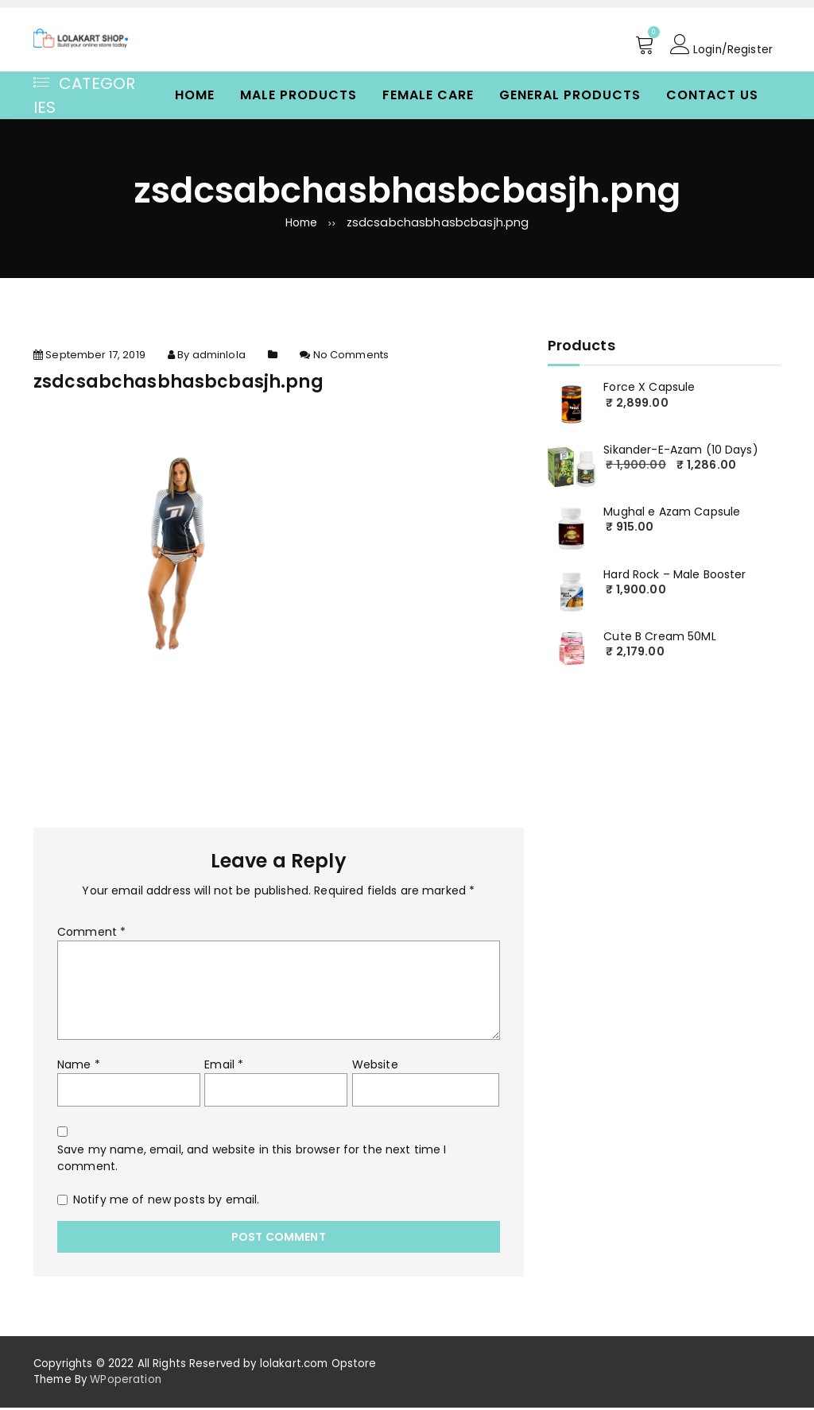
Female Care (428, 95)
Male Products (298, 95)
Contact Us (712, 95)
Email (223, 1067)
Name (78, 1067)
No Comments (351, 357)
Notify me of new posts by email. (166, 1202)
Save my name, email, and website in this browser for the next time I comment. (252, 1160)
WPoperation (125, 1381)
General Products (570, 95)
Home (195, 95)
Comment (91, 934)
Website (375, 1067)
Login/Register (721, 44)
